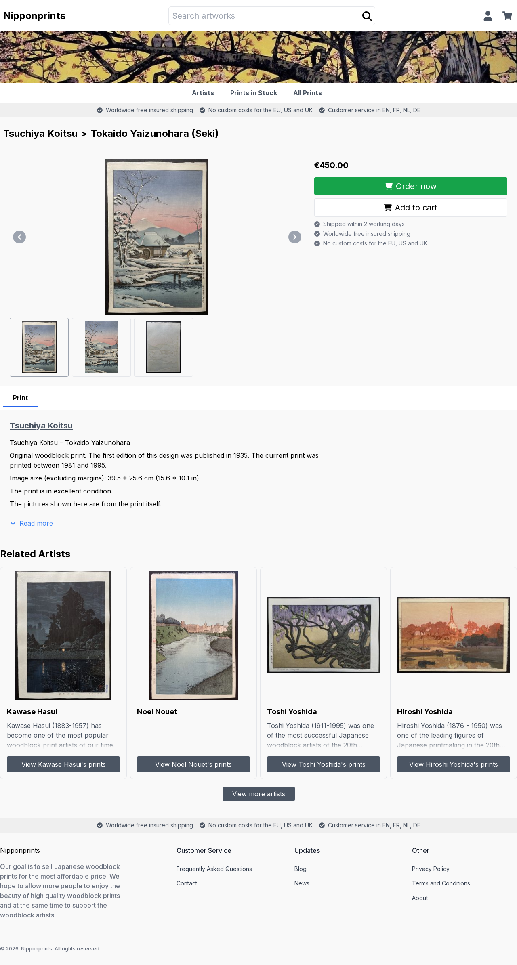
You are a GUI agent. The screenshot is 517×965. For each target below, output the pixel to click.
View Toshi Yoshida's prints (324, 764)
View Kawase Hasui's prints (63, 764)
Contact (187, 883)
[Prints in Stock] (255, 92)
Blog (300, 868)
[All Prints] (309, 92)
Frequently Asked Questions (214, 868)
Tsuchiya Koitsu (40, 133)
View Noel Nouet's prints (193, 764)
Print (20, 398)
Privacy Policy (431, 868)
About (420, 897)
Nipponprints (34, 15)
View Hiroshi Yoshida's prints (453, 764)
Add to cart (410, 207)
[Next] (294, 237)
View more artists (258, 794)
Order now (411, 186)
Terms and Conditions (441, 883)
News (301, 883)
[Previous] (19, 237)
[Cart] (509, 15)
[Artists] (204, 92)
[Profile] (487, 15)
